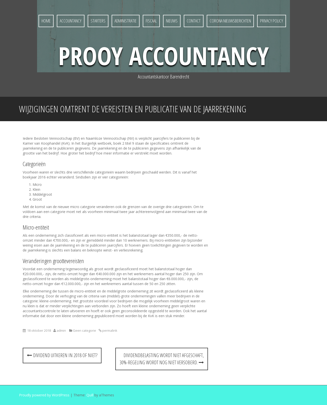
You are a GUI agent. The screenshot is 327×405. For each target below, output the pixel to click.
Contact (194, 21)
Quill (89, 395)
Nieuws (172, 21)
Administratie (126, 21)
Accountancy (71, 21)
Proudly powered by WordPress (44, 395)
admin (61, 330)
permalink (109, 330)
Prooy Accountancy (163, 55)
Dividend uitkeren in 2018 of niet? (62, 355)
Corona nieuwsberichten (230, 21)
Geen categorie (84, 330)
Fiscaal (151, 21)
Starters (98, 21)
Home (46, 21)
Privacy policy (271, 21)
